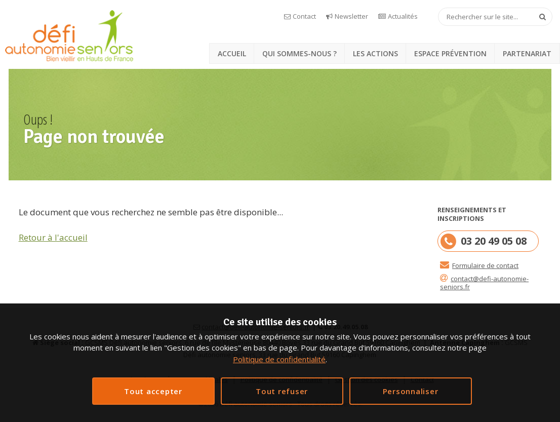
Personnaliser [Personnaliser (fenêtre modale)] (410, 391)
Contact (304, 16)
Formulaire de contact (485, 265)
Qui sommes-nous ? (299, 53)
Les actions (375, 53)
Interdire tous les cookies (282, 391)
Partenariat (527, 53)
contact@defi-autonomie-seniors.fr (484, 282)
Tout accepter (153, 391)
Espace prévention (450, 53)
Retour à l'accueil (53, 237)
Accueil (232, 53)
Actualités (403, 16)
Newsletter (351, 16)
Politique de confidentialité (279, 359)
